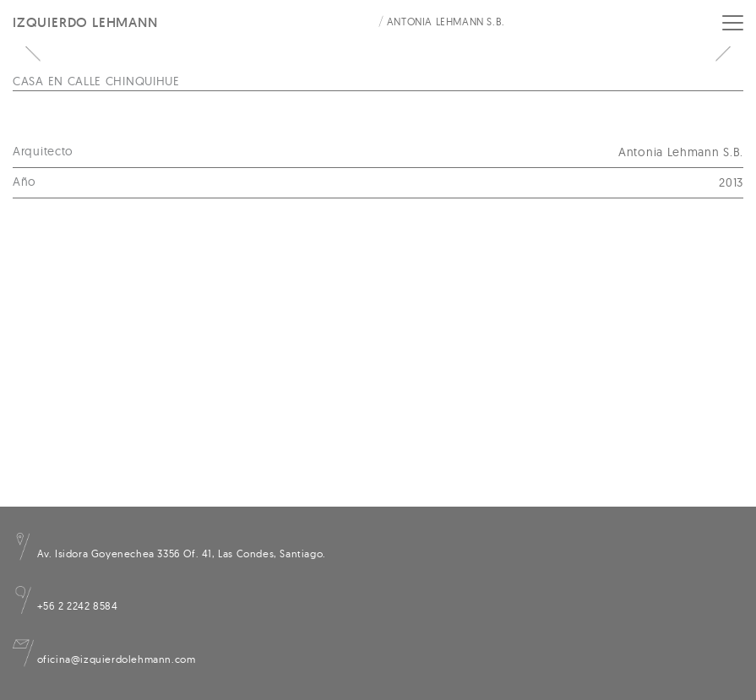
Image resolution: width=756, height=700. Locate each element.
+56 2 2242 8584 (65, 606)
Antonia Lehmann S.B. (446, 21)
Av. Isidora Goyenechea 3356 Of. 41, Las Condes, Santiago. (169, 553)
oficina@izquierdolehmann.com (104, 659)
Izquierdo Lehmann (85, 22)
